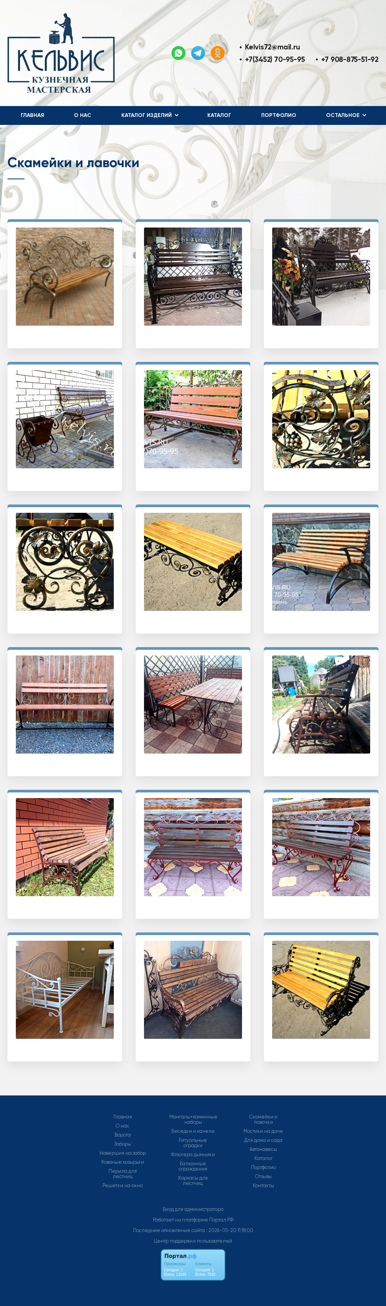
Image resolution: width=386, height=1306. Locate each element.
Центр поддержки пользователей (193, 1241)
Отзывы (263, 1176)
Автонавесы (263, 1149)
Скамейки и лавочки (263, 1119)
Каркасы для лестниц (193, 1180)
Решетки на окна (123, 1185)
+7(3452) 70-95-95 (275, 59)
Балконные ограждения (193, 1166)
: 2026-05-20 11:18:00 (229, 1230)
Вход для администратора (193, 1209)
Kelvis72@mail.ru (272, 47)
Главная (32, 115)
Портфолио (278, 115)
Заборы (122, 1144)
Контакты (263, 1185)
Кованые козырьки (122, 1162)
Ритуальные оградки (193, 1143)
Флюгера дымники (193, 1154)
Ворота (123, 1135)
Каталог (219, 115)
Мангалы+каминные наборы (193, 1119)
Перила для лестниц (123, 1174)
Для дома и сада (263, 1140)
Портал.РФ (221, 1220)
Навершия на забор (123, 1153)
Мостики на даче (263, 1131)
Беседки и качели (193, 1131)
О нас (82, 115)
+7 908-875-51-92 (349, 59)
